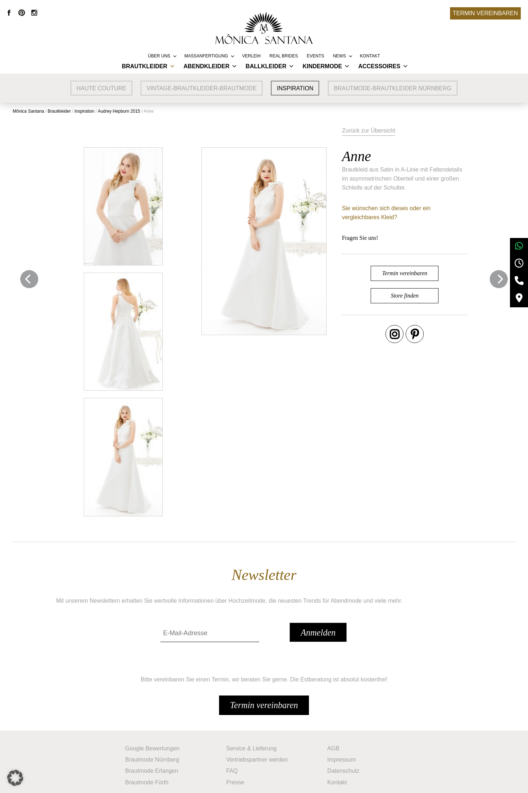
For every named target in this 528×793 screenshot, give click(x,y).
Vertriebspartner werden (259, 730)
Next (497, 278)
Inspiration (295, 88)
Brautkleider (144, 66)
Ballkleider (266, 66)
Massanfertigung (206, 55)
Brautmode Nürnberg (154, 730)
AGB (335, 719)
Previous (31, 278)
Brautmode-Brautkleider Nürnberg (392, 88)
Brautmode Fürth (148, 752)
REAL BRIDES (284, 55)
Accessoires (379, 66)
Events (315, 55)
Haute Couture (101, 88)
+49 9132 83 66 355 (327, 782)
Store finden (420, 305)
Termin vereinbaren (485, 13)
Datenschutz (345, 741)
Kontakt (370, 55)
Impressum (343, 730)
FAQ (234, 741)
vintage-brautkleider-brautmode (202, 88)
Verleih (251, 55)
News (339, 55)
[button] (16, 777)
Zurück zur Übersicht (400, 129)
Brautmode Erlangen (153, 741)
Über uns (159, 55)
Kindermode (322, 66)
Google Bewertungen (154, 719)
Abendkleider (207, 66)
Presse (237, 752)
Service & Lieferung (253, 719)
